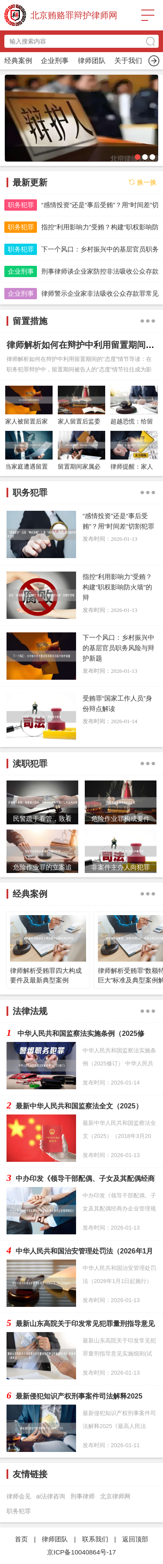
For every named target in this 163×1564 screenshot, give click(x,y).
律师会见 (19, 1496)
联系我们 (95, 1539)
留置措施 (92, 60)
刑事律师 (82, 1496)
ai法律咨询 (50, 1496)
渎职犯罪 (128, 60)
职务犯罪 (55, 60)
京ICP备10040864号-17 (81, 1552)
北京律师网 (115, 1496)
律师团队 (55, 1539)
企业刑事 (21, 271)
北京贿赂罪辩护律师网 (73, 15)
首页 (18, 60)
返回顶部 (135, 1539)
